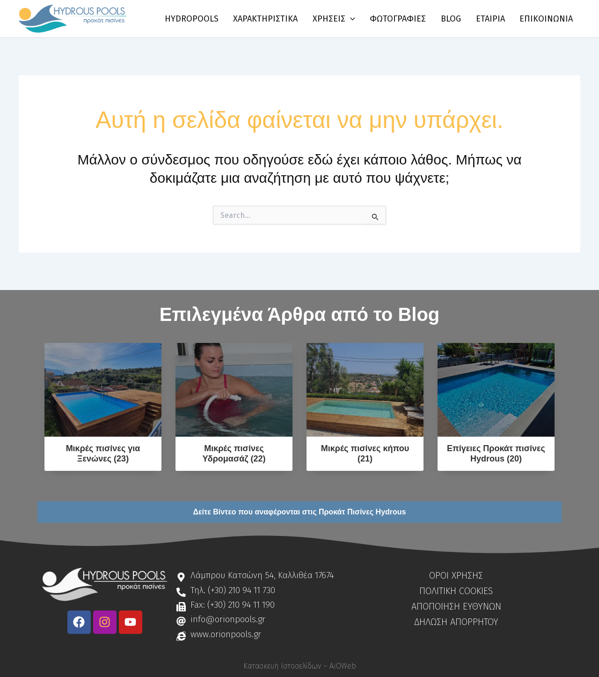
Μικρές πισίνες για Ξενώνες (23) (103, 453)
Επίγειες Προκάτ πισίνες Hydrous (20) (496, 453)
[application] (375, 18)
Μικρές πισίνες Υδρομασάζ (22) (233, 453)
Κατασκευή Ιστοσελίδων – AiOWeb (299, 666)
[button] (358, 18)
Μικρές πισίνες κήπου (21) (365, 453)
